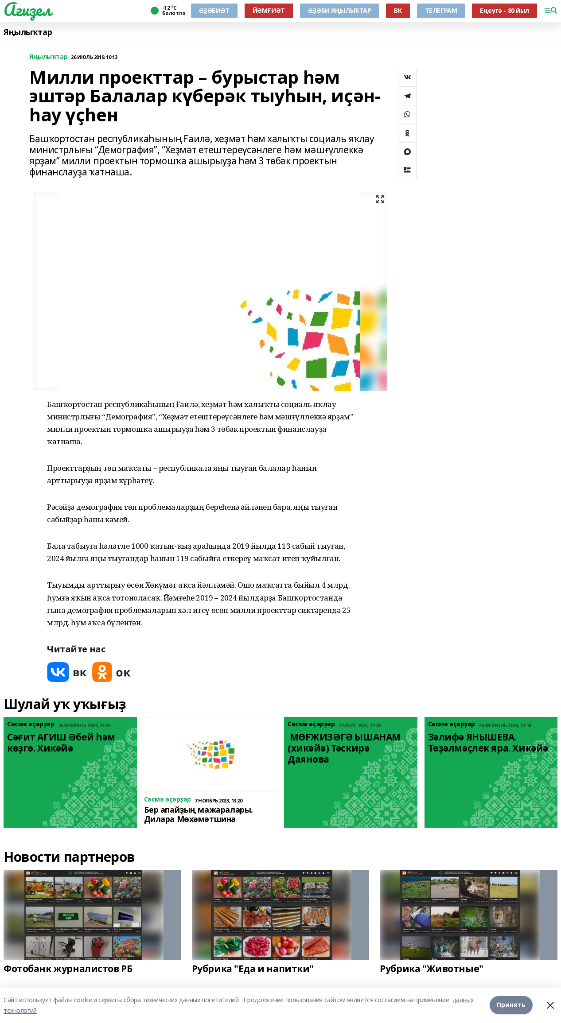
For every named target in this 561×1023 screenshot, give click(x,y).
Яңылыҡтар (28, 32)
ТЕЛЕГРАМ (441, 10)
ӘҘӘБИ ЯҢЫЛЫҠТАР (339, 10)
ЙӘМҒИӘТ (269, 10)
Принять (511, 1005)
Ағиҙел (27, 9)
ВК (397, 10)
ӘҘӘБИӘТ (214, 10)
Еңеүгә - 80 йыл (504, 10)
